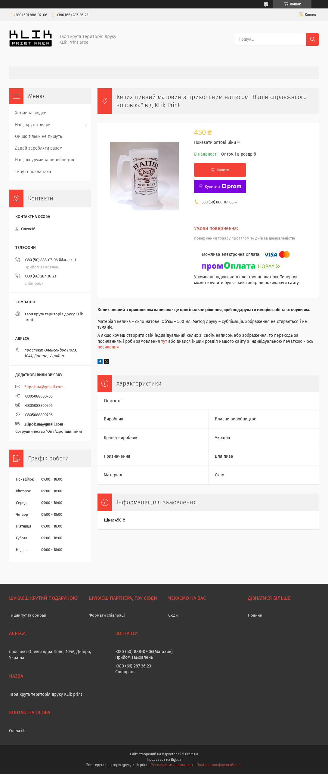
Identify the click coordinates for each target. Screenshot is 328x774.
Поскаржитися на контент (172, 765)
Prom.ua (191, 754)
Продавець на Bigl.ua (164, 759)
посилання (108, 347)
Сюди (173, 615)
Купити (223, 170)
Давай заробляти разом (38, 148)
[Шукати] (312, 39)
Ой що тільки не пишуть (38, 136)
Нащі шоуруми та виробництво (45, 160)
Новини (255, 615)
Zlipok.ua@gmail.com (43, 387)
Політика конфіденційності (219, 765)
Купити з (223, 186)
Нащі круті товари (33, 124)
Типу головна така (33, 171)
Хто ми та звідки (30, 113)
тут (164, 341)
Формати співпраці (107, 615)
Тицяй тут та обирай (27, 615)
